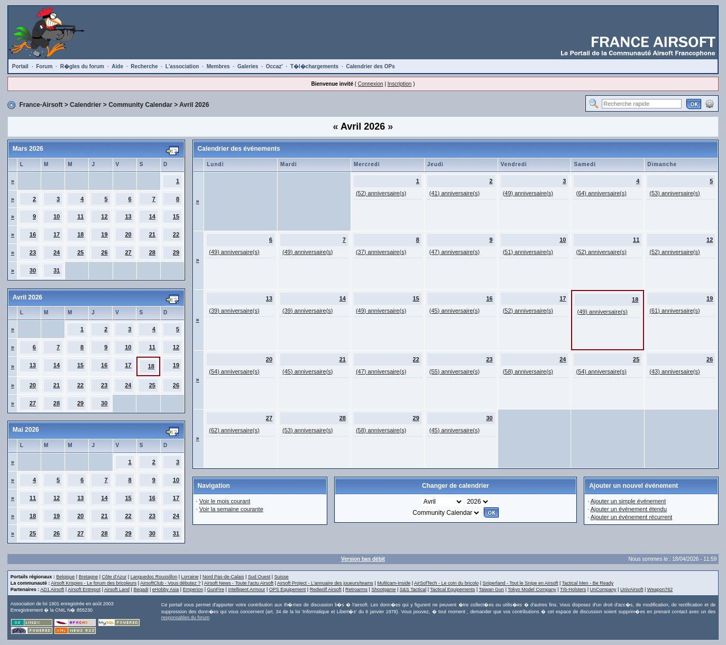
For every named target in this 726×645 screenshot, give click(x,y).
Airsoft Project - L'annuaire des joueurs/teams (325, 583)
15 (176, 216)
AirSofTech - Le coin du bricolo (446, 583)
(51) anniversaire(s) (528, 252)
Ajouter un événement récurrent (632, 517)
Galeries (247, 66)
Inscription (400, 84)
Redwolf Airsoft (326, 589)
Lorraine (190, 576)
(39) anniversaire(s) (234, 310)
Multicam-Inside (393, 583)
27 (128, 252)
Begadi (140, 589)
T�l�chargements (314, 66)
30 (33, 270)
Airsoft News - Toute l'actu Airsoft (238, 583)
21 (152, 234)
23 (33, 252)
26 (104, 252)
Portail (20, 66)
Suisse (281, 576)
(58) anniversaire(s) (528, 371)
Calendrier (85, 104)
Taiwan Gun (491, 589)
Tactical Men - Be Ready (588, 583)
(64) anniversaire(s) (601, 193)
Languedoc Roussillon (154, 576)
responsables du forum (185, 617)
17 (56, 234)
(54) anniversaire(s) (234, 371)
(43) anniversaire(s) (674, 371)
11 (80, 216)
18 (80, 234)
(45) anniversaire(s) (454, 310)
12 (104, 216)
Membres (218, 66)
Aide (117, 66)
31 (56, 270)
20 (128, 234)
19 (104, 234)
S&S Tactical (413, 589)
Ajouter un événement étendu (629, 509)
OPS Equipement (287, 589)
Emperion (193, 589)
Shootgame (383, 589)
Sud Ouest (259, 576)
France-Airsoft (40, 104)
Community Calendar (140, 104)
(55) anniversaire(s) (454, 371)
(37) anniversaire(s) (381, 252)
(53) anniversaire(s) (674, 193)
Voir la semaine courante (231, 509)
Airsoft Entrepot (84, 589)
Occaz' (274, 66)
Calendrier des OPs (370, 66)
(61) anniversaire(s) (674, 310)
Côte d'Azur (114, 576)
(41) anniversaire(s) (454, 193)
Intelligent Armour (246, 589)
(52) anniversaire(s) (381, 193)
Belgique (65, 576)
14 (152, 216)
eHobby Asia (165, 589)
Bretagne (88, 576)
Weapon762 (660, 589)
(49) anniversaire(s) (528, 193)
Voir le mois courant (225, 501)
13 (128, 216)
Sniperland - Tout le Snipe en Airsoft (520, 583)
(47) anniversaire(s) (454, 252)
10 (56, 216)
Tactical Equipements (452, 589)
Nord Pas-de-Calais (223, 576)
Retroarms (356, 589)
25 (80, 252)
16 (33, 234)
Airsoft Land (117, 589)
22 (176, 234)
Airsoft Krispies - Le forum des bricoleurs (93, 583)
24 (56, 252)
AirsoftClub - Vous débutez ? (170, 583)
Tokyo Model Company (532, 589)
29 (176, 252)
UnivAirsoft (632, 589)
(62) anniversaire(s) (234, 430)
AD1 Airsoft (52, 589)
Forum (44, 66)
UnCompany (603, 589)
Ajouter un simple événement (628, 501)
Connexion (370, 84)
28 (152, 252)
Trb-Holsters (573, 589)
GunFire (216, 589)
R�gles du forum (82, 66)
